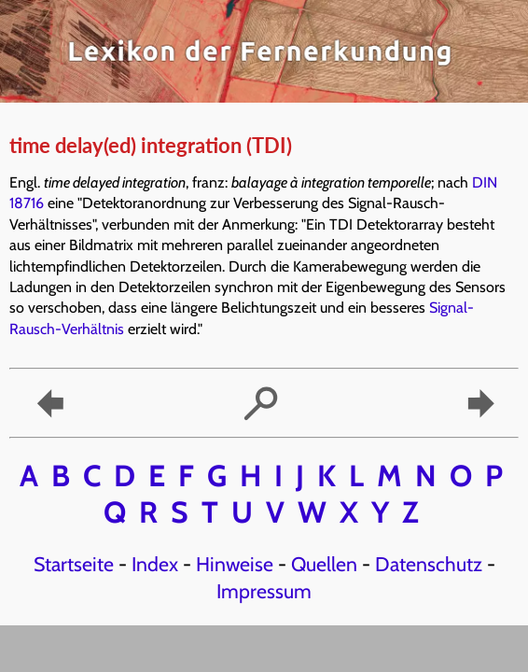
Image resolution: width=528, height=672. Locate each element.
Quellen (324, 564)
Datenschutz (428, 564)
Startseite (74, 564)
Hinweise (234, 564)
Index (155, 564)
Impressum (264, 591)
